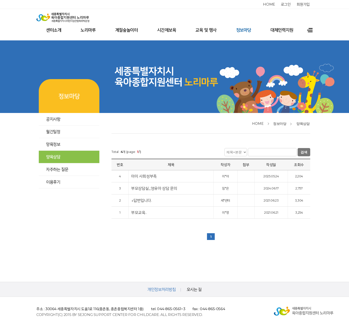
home (269, 4)
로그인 (286, 4)
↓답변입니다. (141, 199)
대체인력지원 (281, 30)
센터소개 (53, 30)
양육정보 (53, 144)
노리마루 (87, 30)
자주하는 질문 (57, 169)
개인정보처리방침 (161, 289)
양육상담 (53, 156)
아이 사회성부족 (144, 174)
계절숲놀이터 (126, 30)
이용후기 (53, 181)
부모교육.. (139, 211)
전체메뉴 (306, 30)
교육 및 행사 (205, 30)
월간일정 (53, 131)
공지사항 (53, 119)
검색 (304, 151)
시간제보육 (166, 30)
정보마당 (243, 30)
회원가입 (303, 4)
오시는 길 (194, 289)
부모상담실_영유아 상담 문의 (154, 187)
